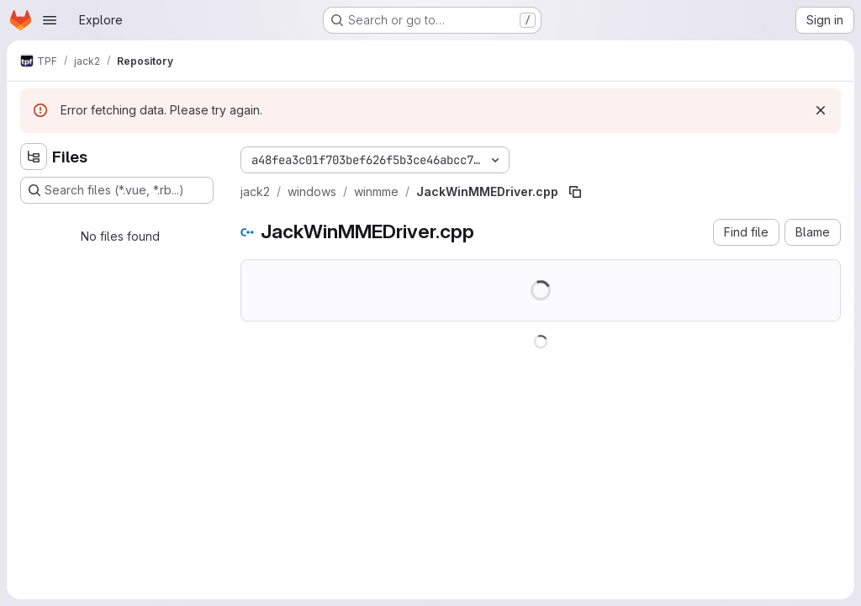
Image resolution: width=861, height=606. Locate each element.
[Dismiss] (821, 110)
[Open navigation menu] (49, 20)
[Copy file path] (575, 191)
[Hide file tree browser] (33, 156)
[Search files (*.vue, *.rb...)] (117, 190)
